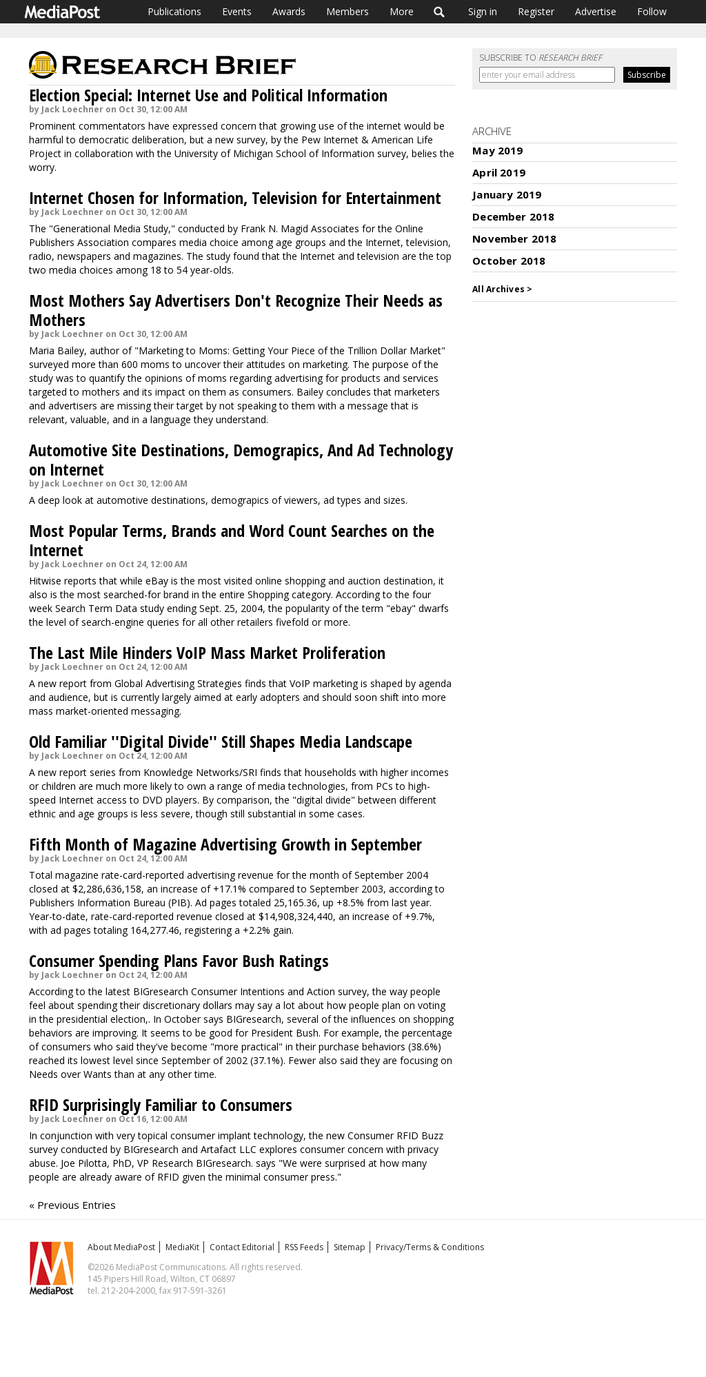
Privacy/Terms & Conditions (430, 1247)
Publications (174, 11)
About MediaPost (121, 1247)
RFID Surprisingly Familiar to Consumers (160, 1104)
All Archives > (502, 289)
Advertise (595, 11)
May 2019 (497, 150)
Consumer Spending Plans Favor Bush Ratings (179, 960)
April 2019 (498, 172)
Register (536, 11)
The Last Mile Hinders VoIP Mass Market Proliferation (207, 652)
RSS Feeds (304, 1247)
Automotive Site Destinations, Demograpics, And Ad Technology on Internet (241, 459)
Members (347, 11)
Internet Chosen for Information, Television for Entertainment (235, 197)
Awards (288, 11)
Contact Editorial (242, 1247)
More (402, 11)
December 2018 (513, 216)
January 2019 (506, 194)
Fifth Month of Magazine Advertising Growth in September (225, 844)
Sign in (482, 11)
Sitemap (349, 1247)
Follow (652, 11)
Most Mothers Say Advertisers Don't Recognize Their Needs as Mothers (236, 310)
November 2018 (514, 238)
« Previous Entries (72, 1205)
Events (237, 11)
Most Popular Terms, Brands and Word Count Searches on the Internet (231, 540)
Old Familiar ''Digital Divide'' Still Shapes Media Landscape (220, 741)
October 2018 (508, 260)
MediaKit (182, 1247)
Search (439, 11)
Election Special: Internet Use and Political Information (208, 94)
